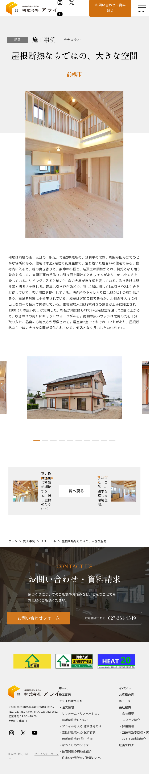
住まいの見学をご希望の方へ (81, 757)
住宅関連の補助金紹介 (77, 751)
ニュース (125, 701)
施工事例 (29, 541)
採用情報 (128, 726)
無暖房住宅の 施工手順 (77, 739)
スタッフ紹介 (131, 720)
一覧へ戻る (74, 491)
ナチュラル (48, 541)
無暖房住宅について (75, 720)
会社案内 (125, 707)
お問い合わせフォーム (38, 623)
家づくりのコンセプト (77, 745)
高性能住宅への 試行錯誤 (79, 732)
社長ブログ (126, 745)
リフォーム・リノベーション (81, 713)
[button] (36, 440)
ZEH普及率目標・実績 (137, 732)
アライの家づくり (71, 701)
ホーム (12, 541)
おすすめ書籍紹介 (134, 739)
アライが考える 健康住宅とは (82, 726)
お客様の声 (126, 694)
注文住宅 (68, 707)
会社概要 (128, 713)
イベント (125, 688)
